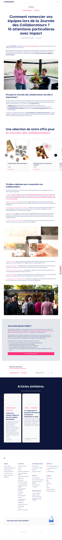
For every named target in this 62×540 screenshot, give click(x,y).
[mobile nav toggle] (57, 1)
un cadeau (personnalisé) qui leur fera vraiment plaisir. (40, 194)
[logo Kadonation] (9, 1)
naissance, (14, 332)
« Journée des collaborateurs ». (32, 46)
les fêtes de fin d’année (36, 330)
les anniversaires (45, 330)
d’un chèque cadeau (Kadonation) (18, 196)
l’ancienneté (19, 332)
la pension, (26, 332)
